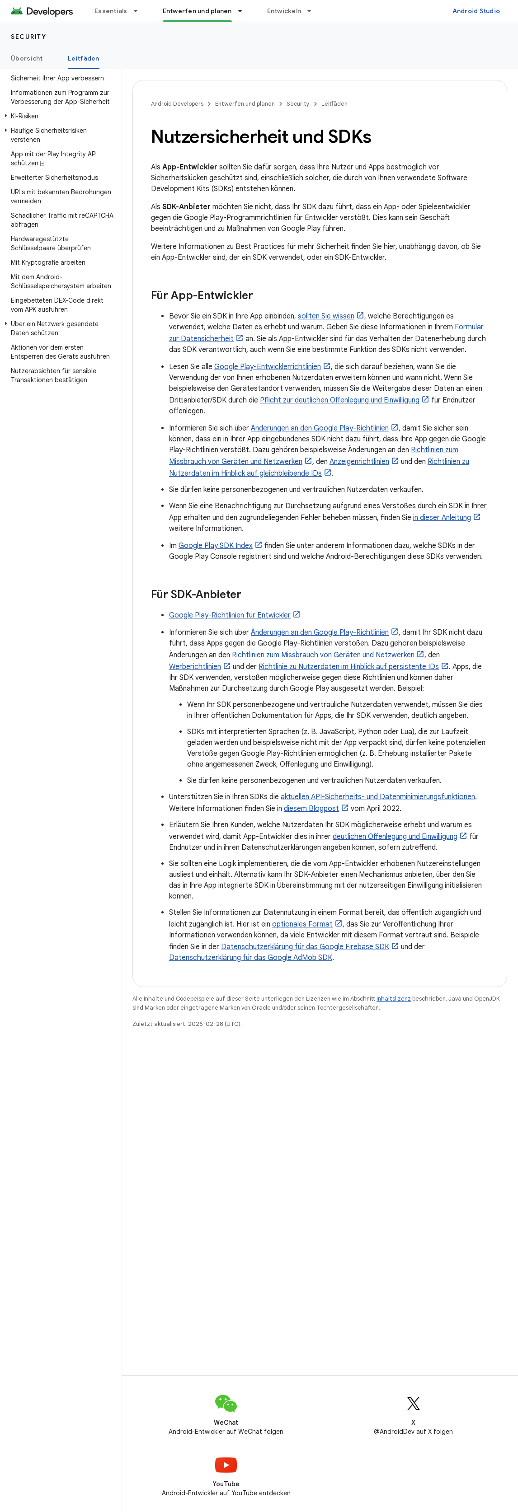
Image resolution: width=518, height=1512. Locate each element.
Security (28, 37)
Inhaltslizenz (394, 998)
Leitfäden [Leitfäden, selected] (83, 58)
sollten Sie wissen (326, 316)
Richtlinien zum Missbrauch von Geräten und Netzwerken (323, 655)
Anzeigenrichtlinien (359, 461)
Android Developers (177, 104)
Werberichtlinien (195, 666)
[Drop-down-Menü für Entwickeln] (313, 11)
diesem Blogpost (311, 808)
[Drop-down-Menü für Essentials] (139, 11)
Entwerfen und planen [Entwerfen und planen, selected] (197, 11)
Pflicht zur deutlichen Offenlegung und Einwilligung (339, 400)
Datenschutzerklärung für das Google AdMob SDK (250, 957)
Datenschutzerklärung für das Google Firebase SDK (305, 946)
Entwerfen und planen (245, 104)
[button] (59, 116)
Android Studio (476, 11)
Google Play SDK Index (216, 545)
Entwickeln (284, 11)
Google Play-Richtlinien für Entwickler (230, 615)
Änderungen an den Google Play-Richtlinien (320, 428)
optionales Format (302, 924)
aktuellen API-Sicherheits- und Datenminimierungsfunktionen (378, 796)
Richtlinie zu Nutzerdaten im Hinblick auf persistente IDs (349, 666)
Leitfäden (334, 104)
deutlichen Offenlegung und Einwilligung (395, 836)
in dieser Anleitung (442, 517)
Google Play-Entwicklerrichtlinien (267, 366)
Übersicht (26, 58)
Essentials (110, 11)
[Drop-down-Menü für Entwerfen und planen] (244, 11)
